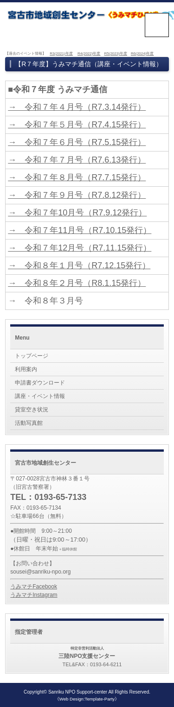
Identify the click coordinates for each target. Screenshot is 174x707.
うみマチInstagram (33, 595)
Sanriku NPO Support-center (77, 691)
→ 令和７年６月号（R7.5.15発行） (77, 142)
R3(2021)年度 (61, 53)
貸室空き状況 (31, 409)
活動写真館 (29, 423)
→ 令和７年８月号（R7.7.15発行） (77, 177)
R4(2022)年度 (88, 53)
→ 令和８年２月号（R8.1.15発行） (77, 283)
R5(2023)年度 (115, 53)
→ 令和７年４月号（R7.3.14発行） (77, 107)
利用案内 (26, 369)
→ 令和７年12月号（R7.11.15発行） (79, 247)
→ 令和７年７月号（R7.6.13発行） (77, 159)
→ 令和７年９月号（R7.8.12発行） (77, 195)
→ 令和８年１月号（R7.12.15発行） (79, 265)
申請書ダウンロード (40, 382)
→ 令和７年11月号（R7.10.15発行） (79, 230)
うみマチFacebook (33, 586)
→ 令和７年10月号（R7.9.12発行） (77, 212)
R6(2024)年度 (142, 53)
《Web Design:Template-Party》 (87, 698)
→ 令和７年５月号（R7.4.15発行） (77, 124)
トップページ (31, 356)
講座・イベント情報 (40, 396)
